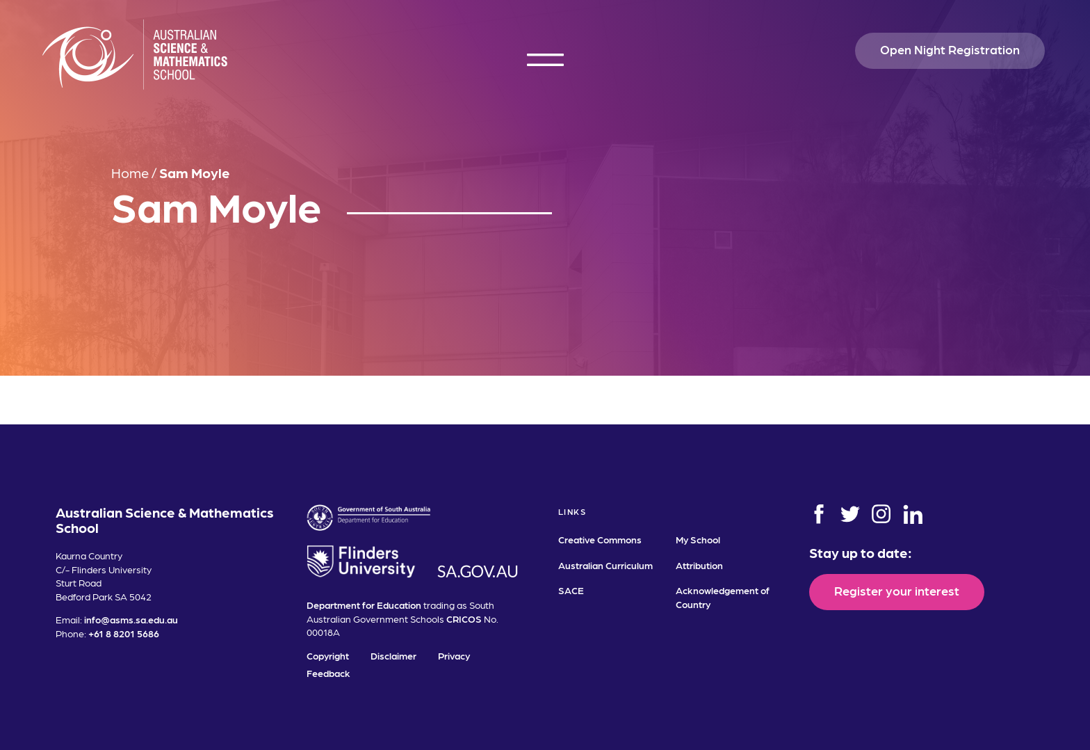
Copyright (328, 655)
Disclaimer (393, 655)
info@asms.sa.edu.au (131, 619)
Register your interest (896, 590)
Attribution (699, 565)
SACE (571, 590)
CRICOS (464, 618)
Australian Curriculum (605, 565)
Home (130, 172)
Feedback (328, 672)
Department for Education (364, 604)
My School (698, 539)
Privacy (454, 655)
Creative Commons (600, 539)
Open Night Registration (950, 49)
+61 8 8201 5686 (123, 633)
